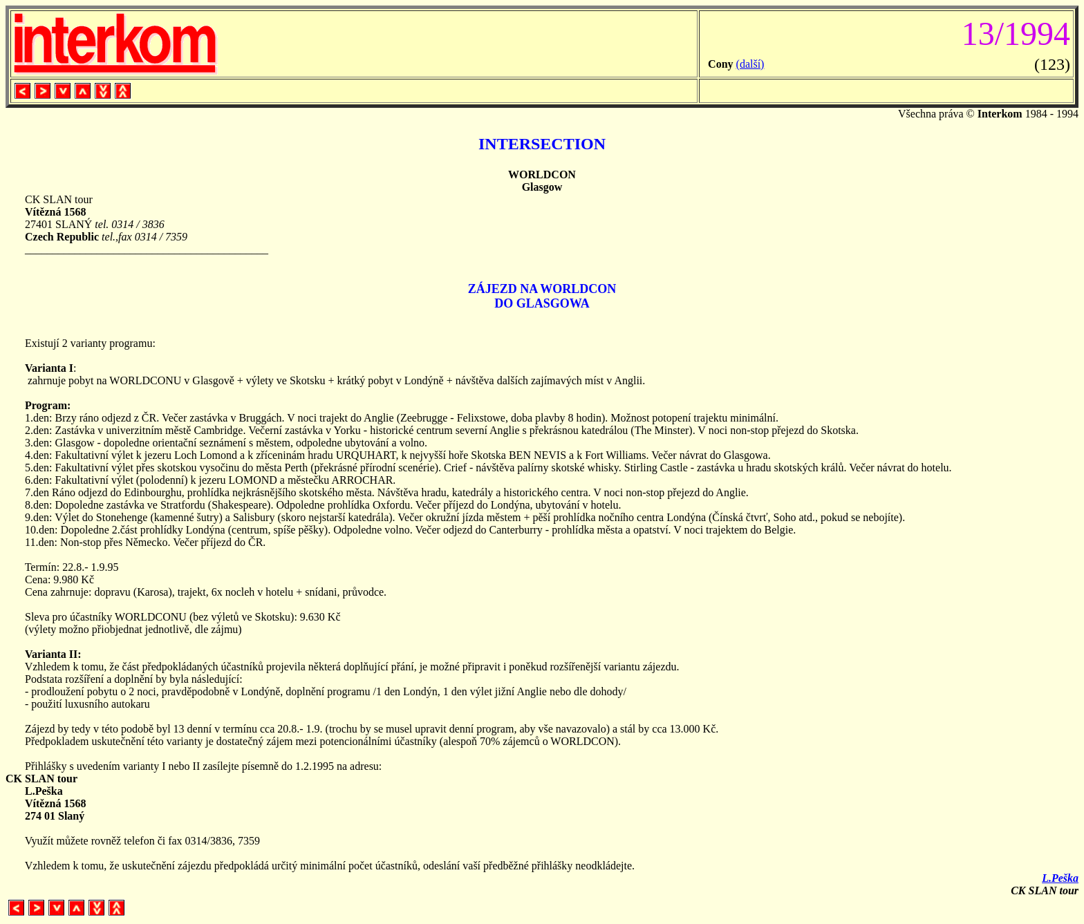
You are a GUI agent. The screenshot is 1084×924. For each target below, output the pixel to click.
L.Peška (1060, 878)
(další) (750, 64)
